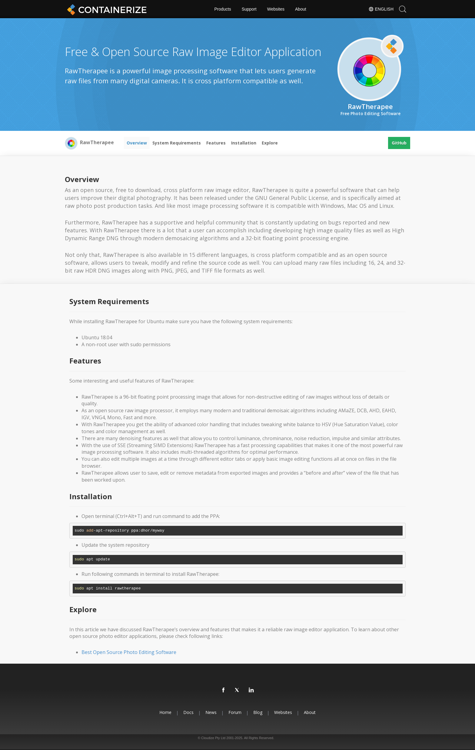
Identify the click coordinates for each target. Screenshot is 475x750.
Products (222, 9)
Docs (188, 712)
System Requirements (176, 143)
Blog (257, 712)
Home (165, 712)
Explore (270, 143)
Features (216, 143)
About (300, 9)
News (211, 712)
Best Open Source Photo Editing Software (128, 652)
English (381, 9)
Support (249, 9)
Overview (137, 143)
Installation (243, 143)
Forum (234, 712)
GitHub (399, 143)
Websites (275, 9)
